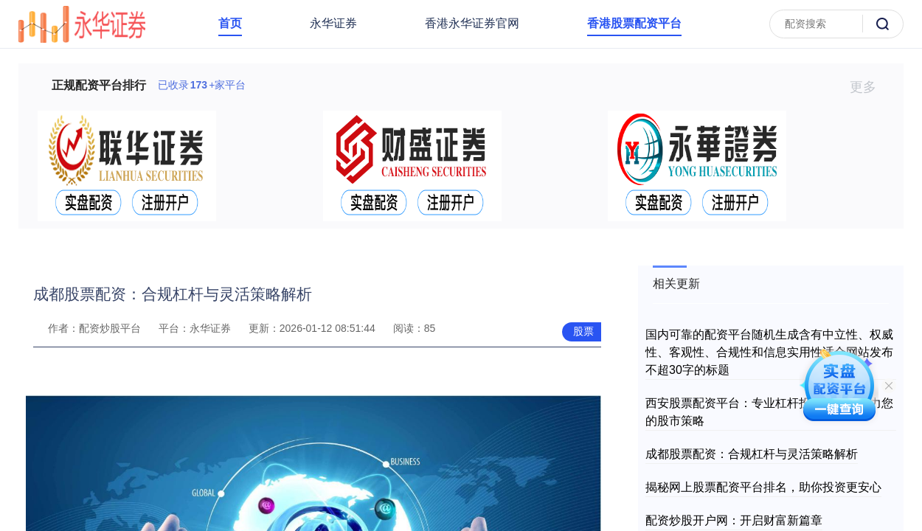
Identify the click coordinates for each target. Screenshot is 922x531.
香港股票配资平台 (634, 23)
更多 (869, 87)
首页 (230, 23)
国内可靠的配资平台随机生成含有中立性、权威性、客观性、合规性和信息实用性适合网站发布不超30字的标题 (769, 352)
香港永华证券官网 (472, 23)
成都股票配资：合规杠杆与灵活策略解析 (751, 454)
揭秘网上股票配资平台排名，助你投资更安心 (763, 487)
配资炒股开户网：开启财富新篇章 (733, 520)
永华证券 (333, 23)
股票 (583, 331)
